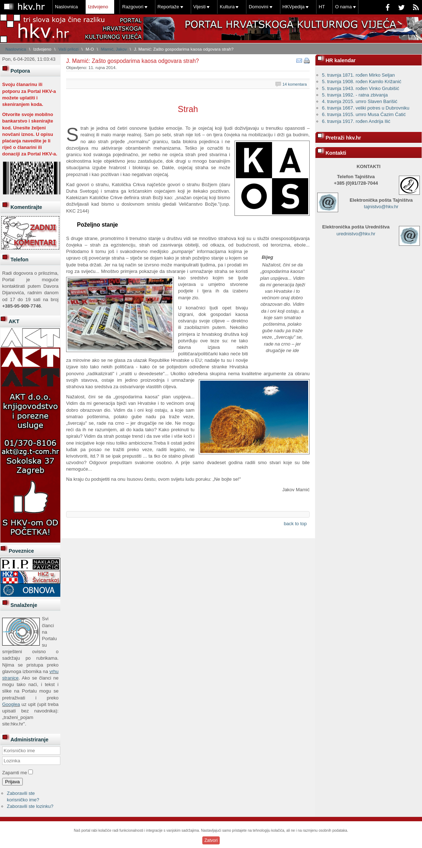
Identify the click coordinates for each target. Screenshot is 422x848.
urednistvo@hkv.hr (355, 233)
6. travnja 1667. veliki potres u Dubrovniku (365, 108)
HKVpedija (294, 6)
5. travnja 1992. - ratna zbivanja (355, 95)
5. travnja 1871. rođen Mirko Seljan (358, 75)
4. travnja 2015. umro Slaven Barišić (359, 101)
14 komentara (295, 84)
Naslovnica (66, 6)
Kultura (227, 6)
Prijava (12, 781)
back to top (295, 523)
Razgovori (132, 6)
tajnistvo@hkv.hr (381, 206)
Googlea (11, 704)
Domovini (258, 6)
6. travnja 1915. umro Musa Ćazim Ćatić (364, 114)
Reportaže (168, 6)
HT (322, 6)
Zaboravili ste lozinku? (30, 806)
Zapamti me (14, 772)
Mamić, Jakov (114, 49)
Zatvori (211, 840)
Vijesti (199, 6)
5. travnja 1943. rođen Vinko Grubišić (360, 88)
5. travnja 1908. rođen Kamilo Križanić (361, 81)
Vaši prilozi (69, 49)
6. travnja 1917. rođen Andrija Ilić (356, 121)
